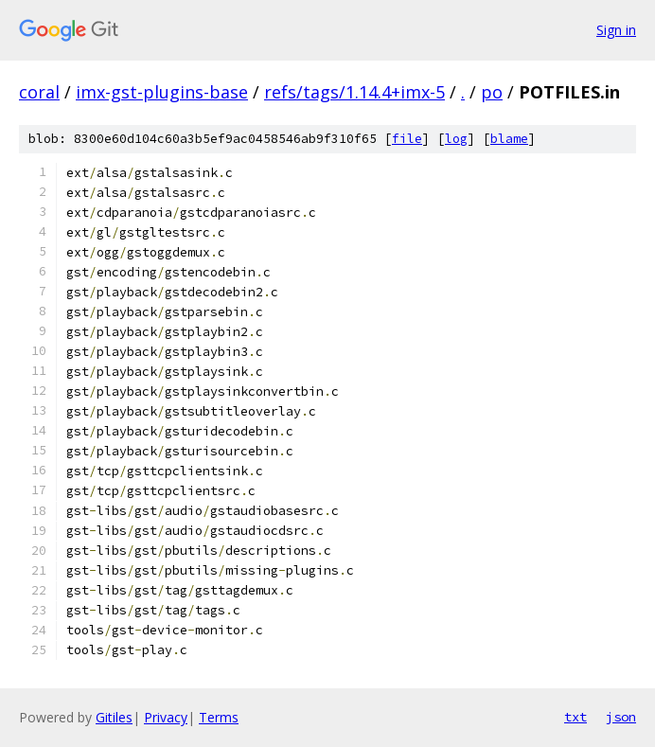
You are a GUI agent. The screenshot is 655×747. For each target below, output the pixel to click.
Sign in (616, 30)
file (407, 139)
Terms (219, 717)
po (492, 91)
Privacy (165, 717)
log (456, 139)
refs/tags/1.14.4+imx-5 (354, 91)
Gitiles (114, 717)
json (621, 716)
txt (575, 716)
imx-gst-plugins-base (162, 91)
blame (509, 139)
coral (39, 91)
